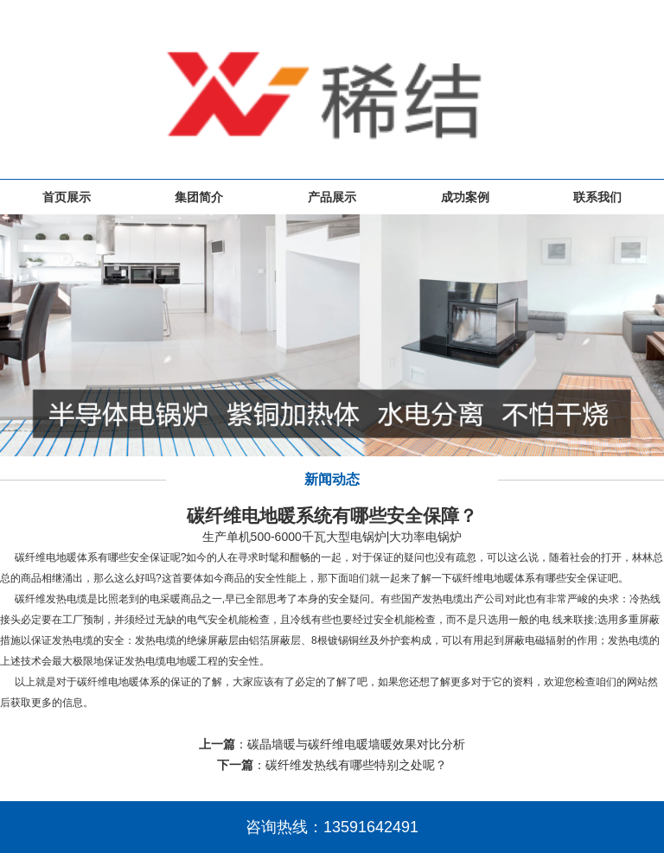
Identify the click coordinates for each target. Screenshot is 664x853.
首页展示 (66, 197)
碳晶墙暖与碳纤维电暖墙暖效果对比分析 (356, 744)
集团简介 (199, 197)
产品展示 (332, 197)
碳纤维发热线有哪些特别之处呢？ (356, 765)
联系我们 (597, 197)
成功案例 (465, 197)
